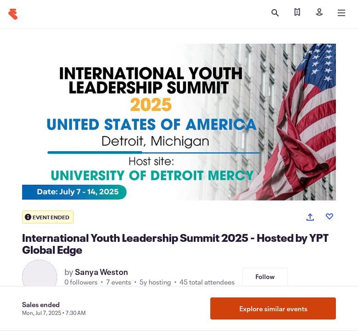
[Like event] (329, 216)
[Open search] (275, 13)
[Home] (12, 14)
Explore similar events (273, 308)
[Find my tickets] (297, 13)
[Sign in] (319, 13)
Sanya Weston (101, 272)
